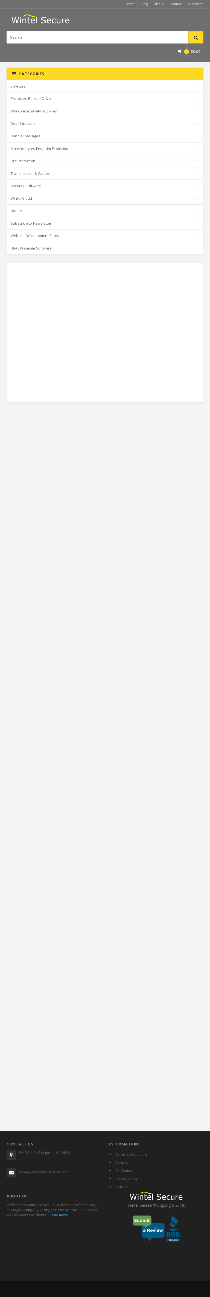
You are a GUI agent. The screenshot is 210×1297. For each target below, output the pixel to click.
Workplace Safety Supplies (34, 111)
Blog (144, 4)
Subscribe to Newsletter (31, 223)
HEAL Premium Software (31, 248)
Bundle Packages (25, 136)
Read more (58, 1214)
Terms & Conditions (131, 1154)
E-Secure (18, 86)
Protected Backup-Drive (31, 98)
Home (129, 4)
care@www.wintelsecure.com (43, 1172)
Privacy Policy (126, 1178)
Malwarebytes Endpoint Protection (40, 148)
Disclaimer (124, 1170)
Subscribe (195, 4)
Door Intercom (23, 123)
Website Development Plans (35, 235)
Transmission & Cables (30, 173)
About (159, 4)
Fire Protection (23, 160)
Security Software (26, 185)
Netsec (16, 210)
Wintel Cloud (21, 198)
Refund (121, 1187)
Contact (176, 4)
